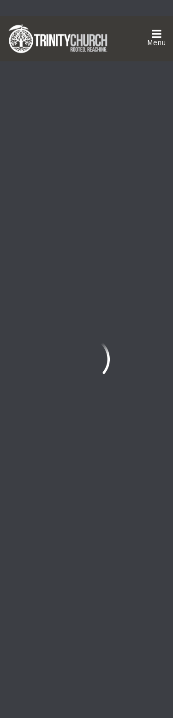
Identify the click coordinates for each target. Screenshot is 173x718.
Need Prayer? (121, 521)
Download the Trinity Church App (77, 637)
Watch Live (40, 521)
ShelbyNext (86, 695)
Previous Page (45, 290)
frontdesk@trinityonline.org (58, 441)
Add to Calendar (69, 120)
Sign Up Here (43, 614)
